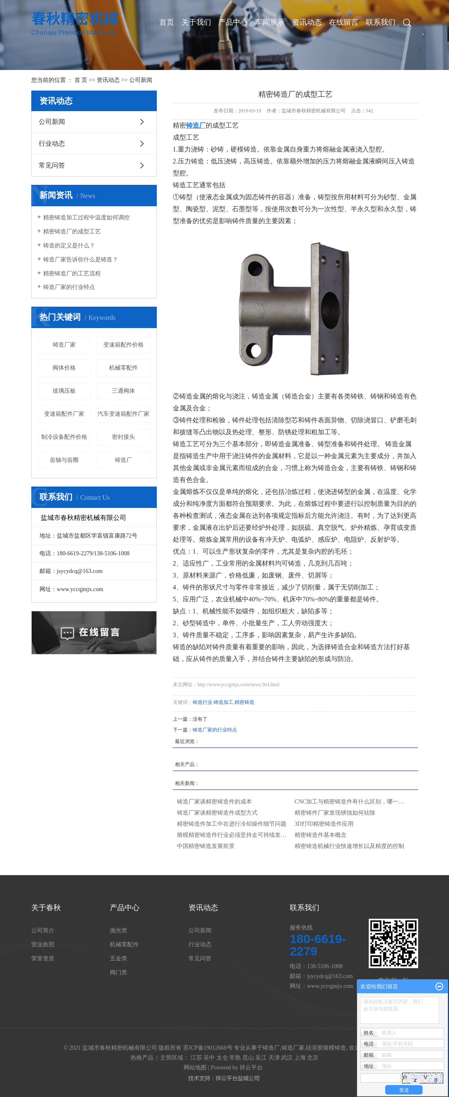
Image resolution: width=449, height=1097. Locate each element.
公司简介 (42, 930)
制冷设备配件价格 (64, 437)
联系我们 (380, 22)
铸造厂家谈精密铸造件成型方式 (217, 813)
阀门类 (118, 972)
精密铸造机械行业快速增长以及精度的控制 (349, 846)
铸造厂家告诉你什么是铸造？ (80, 259)
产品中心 (233, 22)
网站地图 (195, 1067)
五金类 (118, 958)
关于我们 (196, 22)
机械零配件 (123, 368)
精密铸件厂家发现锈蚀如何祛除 (335, 813)
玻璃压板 (64, 391)
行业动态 (52, 143)
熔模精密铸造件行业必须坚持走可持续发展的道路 (234, 835)
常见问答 (52, 165)
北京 (313, 1058)
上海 (300, 1058)
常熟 (235, 1058)
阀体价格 (64, 368)
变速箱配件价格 (123, 345)
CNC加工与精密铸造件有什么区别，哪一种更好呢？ (351, 802)
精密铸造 (244, 702)
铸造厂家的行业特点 (69, 287)
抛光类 (118, 930)
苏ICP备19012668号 (208, 1048)
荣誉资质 (42, 958)
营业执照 (42, 944)
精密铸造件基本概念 (321, 835)
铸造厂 (123, 460)
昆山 (248, 1058)
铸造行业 (202, 702)
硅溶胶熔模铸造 (326, 1048)
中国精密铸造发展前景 (206, 846)
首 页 (81, 80)
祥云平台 (251, 1067)
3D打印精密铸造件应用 (324, 824)
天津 (274, 1058)
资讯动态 (307, 22)
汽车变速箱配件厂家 (123, 414)
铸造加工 (223, 702)
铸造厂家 (64, 345)
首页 (166, 22)
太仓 (222, 1058)
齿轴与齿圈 (64, 460)
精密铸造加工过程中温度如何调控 (86, 217)
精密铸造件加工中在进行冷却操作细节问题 (231, 824)
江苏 (196, 1058)
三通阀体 (123, 391)
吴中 (209, 1058)
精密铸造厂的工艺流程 (72, 273)
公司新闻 (140, 80)
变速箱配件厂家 (64, 414)
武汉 (287, 1058)
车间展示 (270, 22)
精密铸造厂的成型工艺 (72, 231)
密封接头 (123, 437)
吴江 (261, 1058)
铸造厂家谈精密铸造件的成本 (214, 802)
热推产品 (142, 1058)
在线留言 (343, 22)
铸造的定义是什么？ (69, 245)
